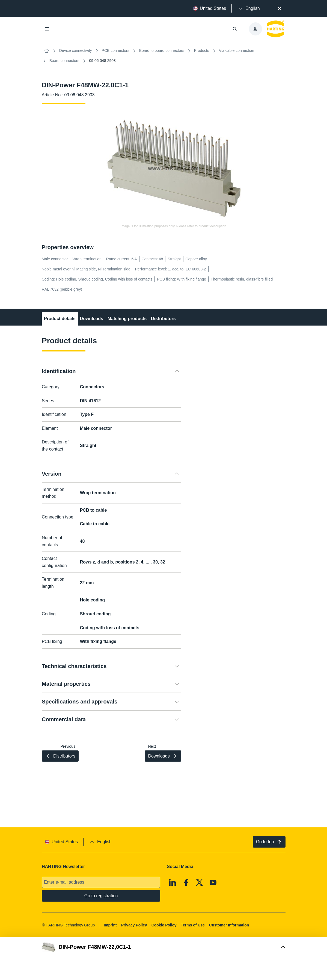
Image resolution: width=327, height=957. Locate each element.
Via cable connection (236, 50)
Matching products (127, 318)
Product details (60, 318)
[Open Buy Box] (163, 947)
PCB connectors (115, 50)
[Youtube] (213, 882)
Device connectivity (75, 50)
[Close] (280, 8)
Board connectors (64, 60)
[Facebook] (186, 882)
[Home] (47, 51)
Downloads (91, 318)
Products (201, 50)
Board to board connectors (161, 50)
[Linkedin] (172, 882)
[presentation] (248, 8)
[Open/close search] (234, 28)
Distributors (163, 318)
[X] (199, 882)
